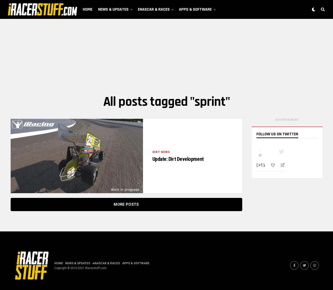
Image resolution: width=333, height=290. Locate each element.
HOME (87, 9)
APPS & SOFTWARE (195, 9)
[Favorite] (273, 165)
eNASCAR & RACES (154, 9)
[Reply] (280, 165)
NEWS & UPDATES (113, 9)
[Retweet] (263, 165)
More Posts (126, 204)
